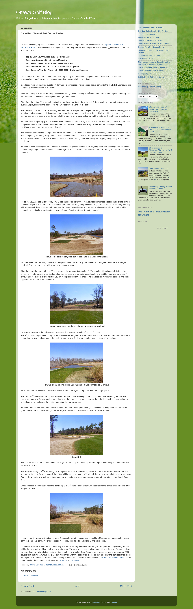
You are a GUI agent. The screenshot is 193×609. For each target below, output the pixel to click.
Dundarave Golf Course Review (151, 41)
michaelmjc (95, 602)
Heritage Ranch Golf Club (148, 37)
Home (77, 586)
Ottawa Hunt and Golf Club (149, 56)
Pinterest (76, 560)
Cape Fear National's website (115, 558)
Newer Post (27, 586)
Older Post (126, 586)
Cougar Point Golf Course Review (151, 47)
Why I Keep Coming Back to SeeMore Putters (160, 188)
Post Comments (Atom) (41, 592)
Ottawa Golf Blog (34, 12)
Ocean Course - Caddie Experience (152, 67)
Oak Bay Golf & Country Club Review (153, 31)
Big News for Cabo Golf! (158, 168)
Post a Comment (31, 575)
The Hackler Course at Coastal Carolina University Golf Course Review (154, 63)
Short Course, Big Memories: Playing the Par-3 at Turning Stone (160, 150)
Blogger (114, 602)
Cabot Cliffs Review (146, 59)
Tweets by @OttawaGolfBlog (149, 87)
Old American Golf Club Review (150, 28)
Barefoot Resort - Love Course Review (153, 44)
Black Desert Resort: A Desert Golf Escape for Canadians (158, 109)
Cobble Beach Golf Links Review (151, 77)
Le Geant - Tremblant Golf (148, 34)
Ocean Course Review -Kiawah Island (153, 71)
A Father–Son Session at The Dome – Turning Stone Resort (160, 129)
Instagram (62, 560)
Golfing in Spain (144, 74)
